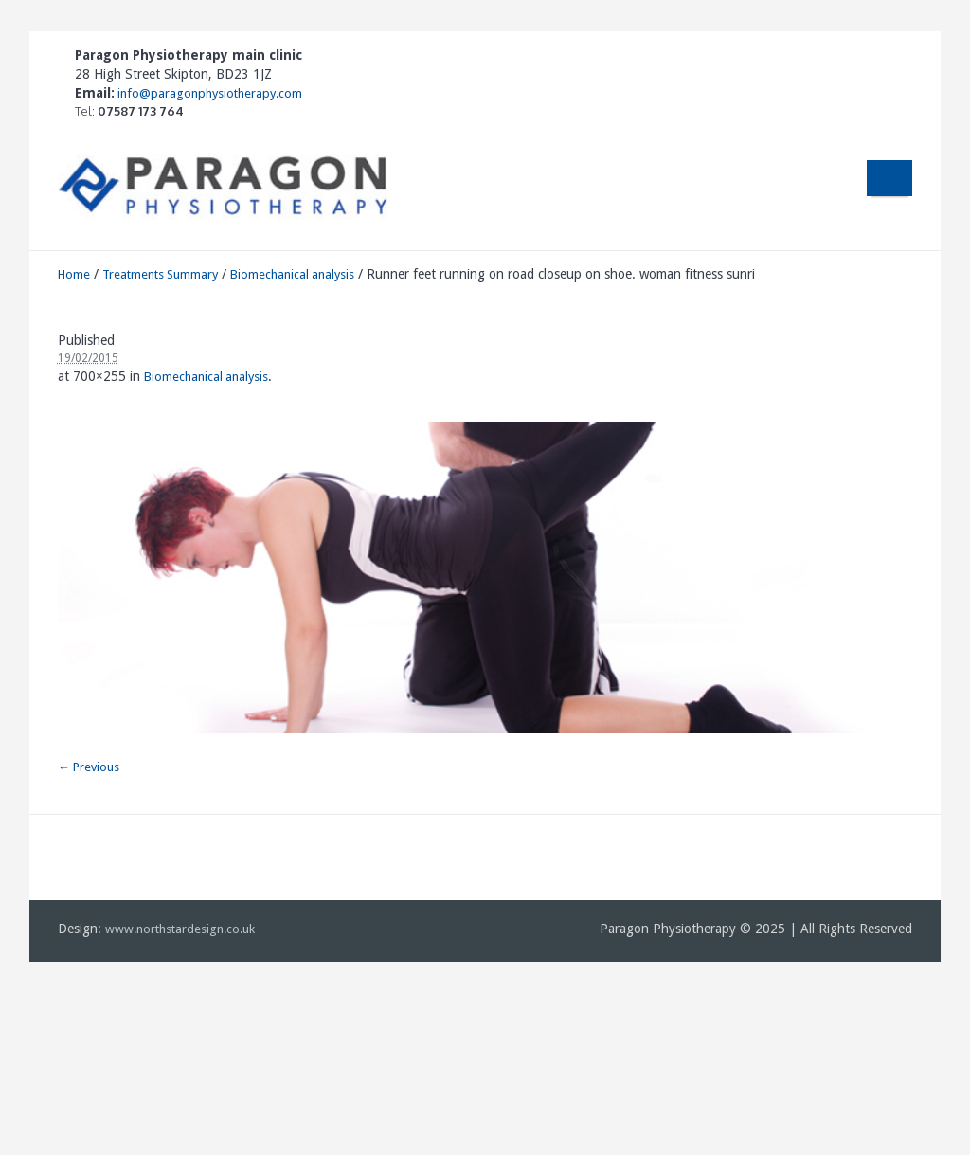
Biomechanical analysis (292, 274)
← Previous (88, 767)
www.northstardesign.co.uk (180, 929)
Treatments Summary (160, 274)
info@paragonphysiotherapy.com (208, 93)
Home (74, 274)
